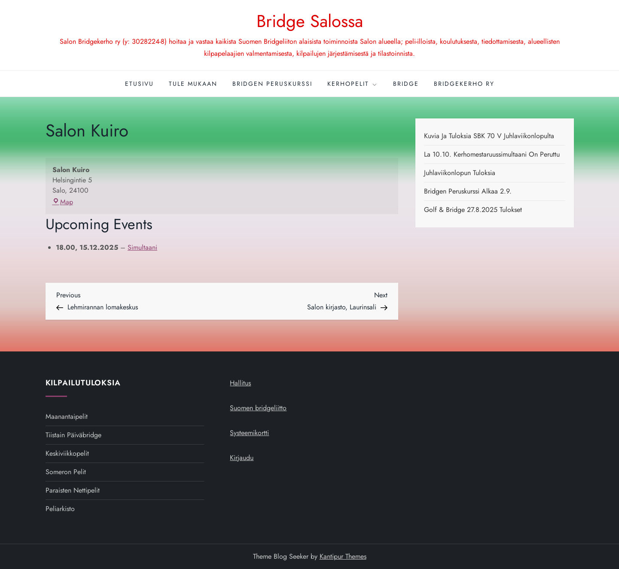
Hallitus (240, 383)
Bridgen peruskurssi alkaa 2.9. (468, 191)
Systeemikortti (249, 433)
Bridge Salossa (309, 21)
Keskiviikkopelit (67, 453)
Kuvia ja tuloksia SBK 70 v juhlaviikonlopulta (489, 136)
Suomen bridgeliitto (258, 408)
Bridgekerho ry (464, 83)
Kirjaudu (241, 458)
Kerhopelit (352, 83)
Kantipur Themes (343, 556)
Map (62, 202)
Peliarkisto (60, 509)
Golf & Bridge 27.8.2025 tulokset (473, 210)
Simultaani (142, 247)
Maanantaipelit (67, 416)
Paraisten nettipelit (73, 490)
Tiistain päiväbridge (73, 435)
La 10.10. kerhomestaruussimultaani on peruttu (492, 154)
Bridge (406, 83)
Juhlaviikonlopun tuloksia (459, 173)
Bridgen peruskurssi (272, 83)
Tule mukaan (193, 83)
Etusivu (139, 83)
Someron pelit (66, 472)
